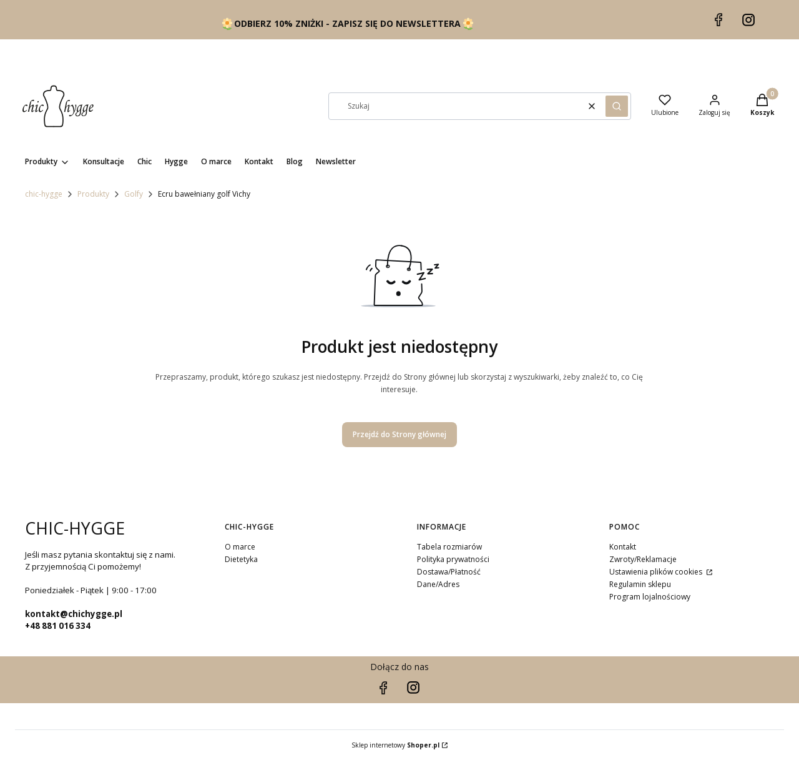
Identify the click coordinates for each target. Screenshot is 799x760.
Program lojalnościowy (649, 596)
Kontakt (622, 546)
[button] (616, 106)
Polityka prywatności (453, 559)
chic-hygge (43, 194)
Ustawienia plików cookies (656, 571)
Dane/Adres (438, 584)
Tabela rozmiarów (449, 546)
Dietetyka (241, 559)
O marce (240, 546)
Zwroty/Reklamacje (643, 559)
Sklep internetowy (395, 745)
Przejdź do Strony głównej (399, 434)
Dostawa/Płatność (449, 571)
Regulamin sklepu (640, 584)
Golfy (133, 194)
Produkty (93, 194)
